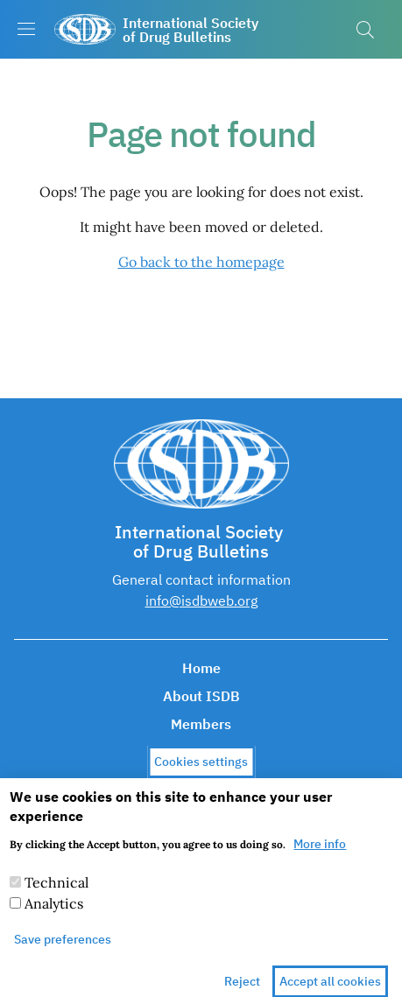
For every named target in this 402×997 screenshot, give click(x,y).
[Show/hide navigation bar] (26, 29)
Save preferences (62, 951)
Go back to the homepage (201, 261)
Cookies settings (201, 774)
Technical (56, 894)
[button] (365, 29)
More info (319, 856)
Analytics (54, 915)
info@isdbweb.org (201, 600)
